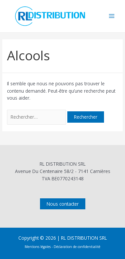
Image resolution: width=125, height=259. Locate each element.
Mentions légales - (39, 246)
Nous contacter (63, 204)
